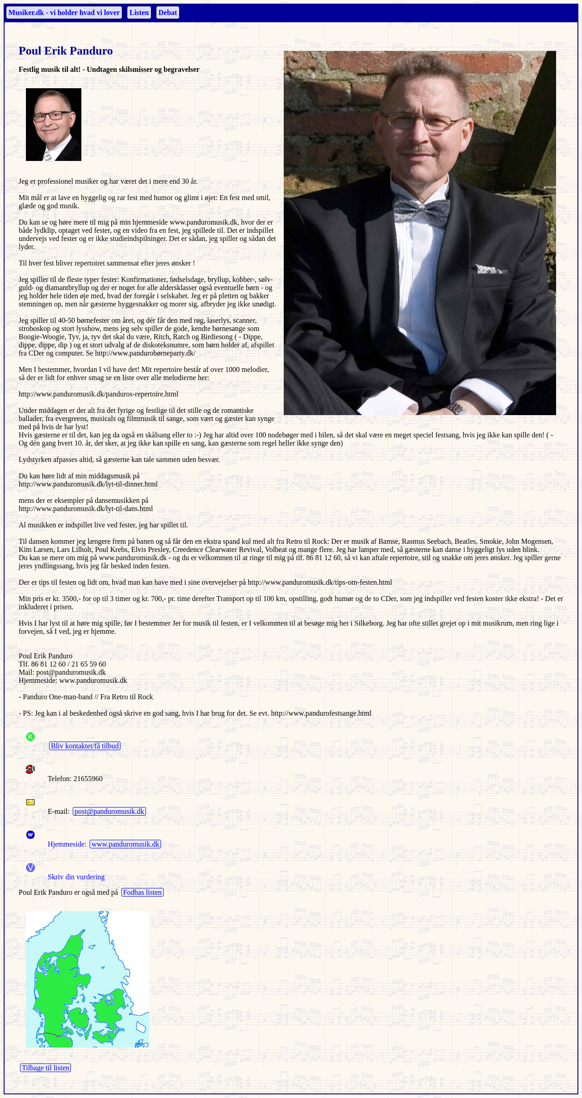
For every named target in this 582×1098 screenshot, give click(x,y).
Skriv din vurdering (76, 877)
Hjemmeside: (53, 844)
